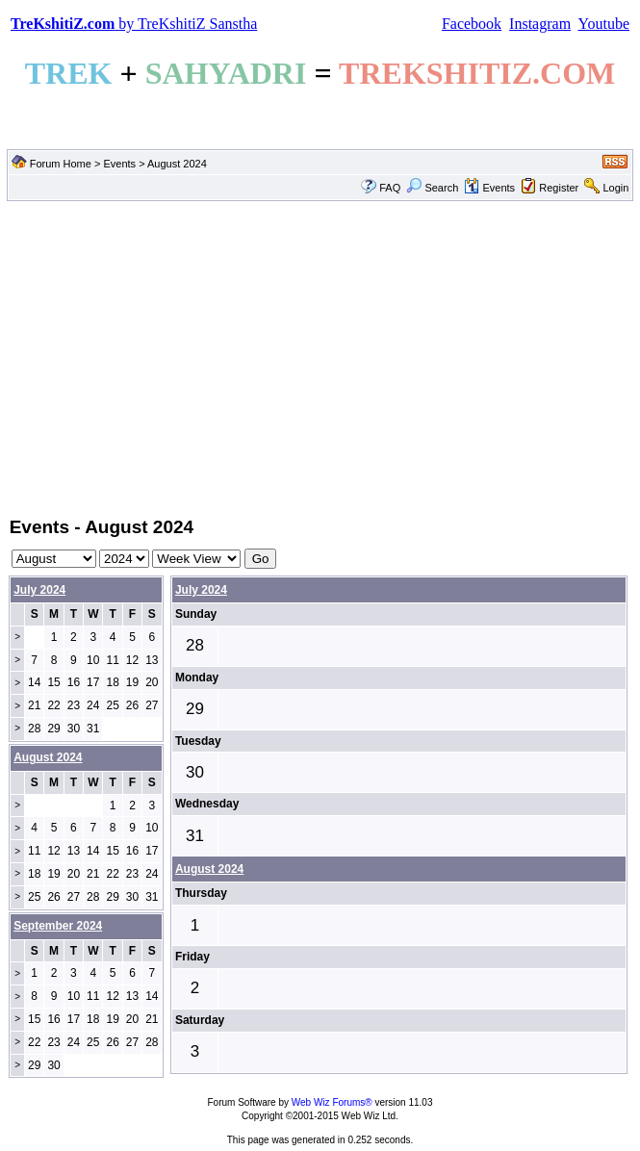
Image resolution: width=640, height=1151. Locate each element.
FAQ (389, 187)
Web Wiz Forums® (332, 1102)
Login (615, 187)
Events (119, 163)
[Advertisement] (320, 357)
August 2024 (209, 869)
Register (558, 187)
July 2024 (39, 590)
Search (432, 187)
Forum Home (60, 163)
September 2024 (57, 926)
